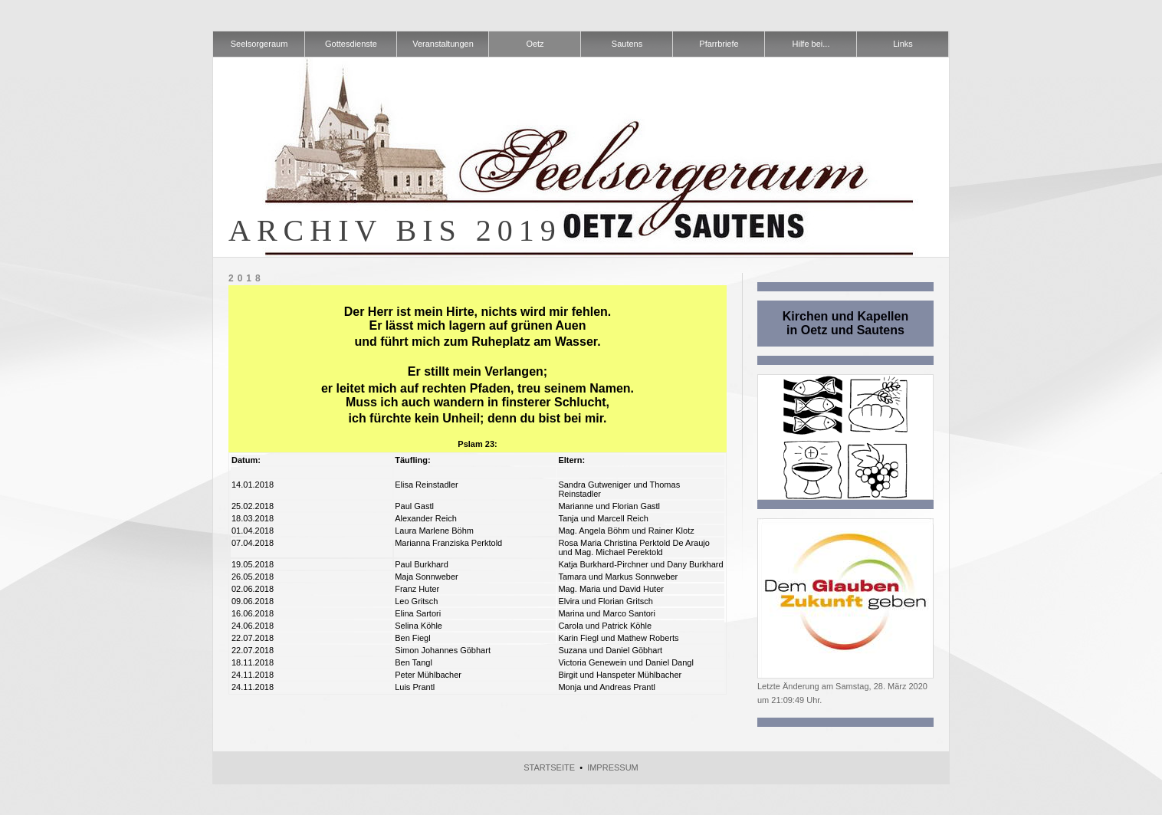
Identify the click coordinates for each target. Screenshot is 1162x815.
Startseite (549, 767)
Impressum (612, 767)
